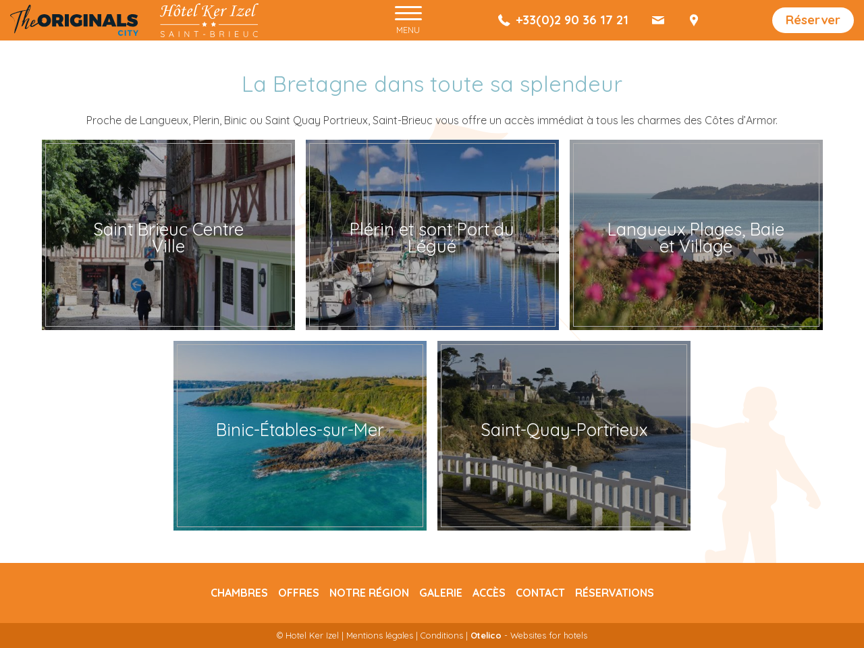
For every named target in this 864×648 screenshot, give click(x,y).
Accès (489, 592)
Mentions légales (379, 635)
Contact (540, 592)
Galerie (440, 592)
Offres (298, 592)
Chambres (239, 592)
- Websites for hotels (528, 635)
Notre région (369, 592)
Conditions (442, 635)
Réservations (614, 592)
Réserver (813, 20)
